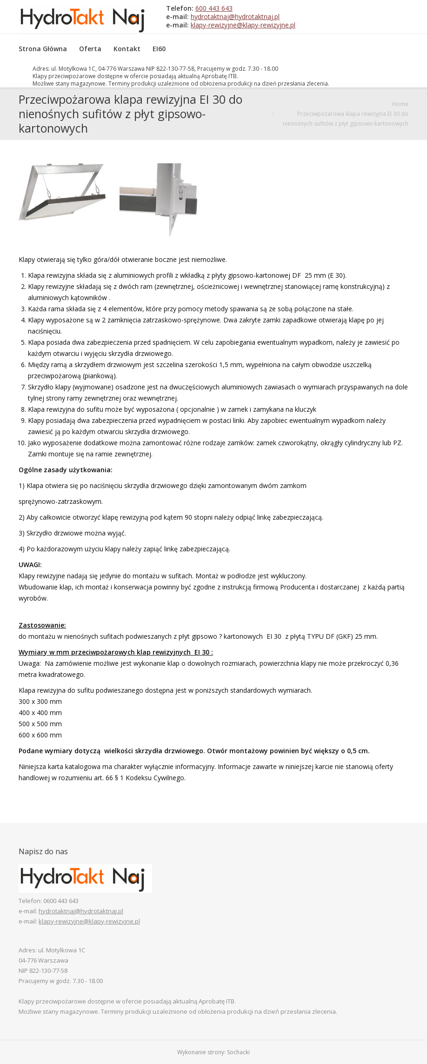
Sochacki (238, 1052)
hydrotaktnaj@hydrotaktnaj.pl (235, 16)
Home (400, 104)
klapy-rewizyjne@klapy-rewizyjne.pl (243, 24)
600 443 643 (214, 8)
